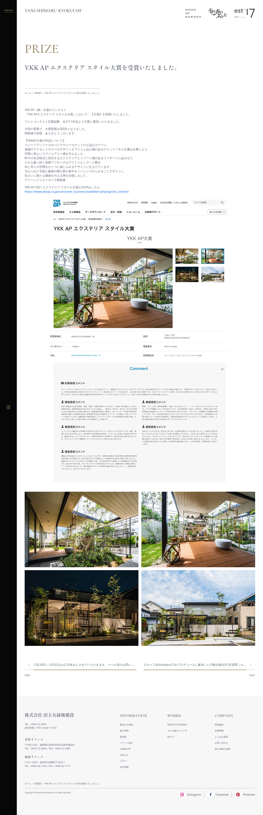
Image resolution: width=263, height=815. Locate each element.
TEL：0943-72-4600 (35, 724)
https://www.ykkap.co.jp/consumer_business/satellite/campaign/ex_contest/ (77, 192)
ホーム (28, 93)
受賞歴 (38, 93)
